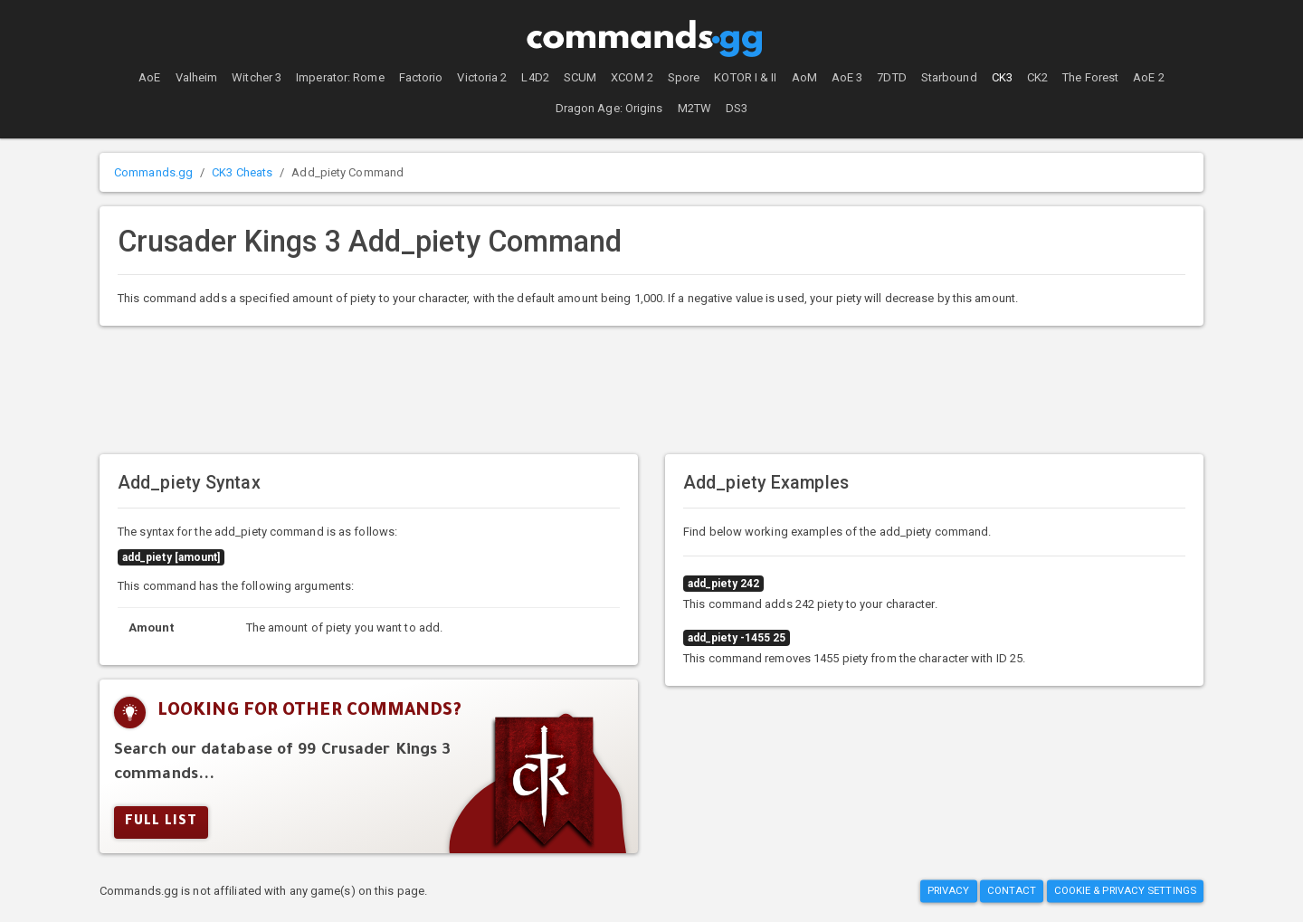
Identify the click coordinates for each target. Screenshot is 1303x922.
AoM (804, 77)
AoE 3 (847, 77)
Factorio (421, 77)
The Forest (1090, 77)
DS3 (736, 108)
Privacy (948, 891)
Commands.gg (153, 172)
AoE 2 (1149, 77)
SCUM (580, 77)
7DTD (891, 77)
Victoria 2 (482, 77)
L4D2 (534, 77)
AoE (149, 77)
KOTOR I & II (745, 77)
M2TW (694, 108)
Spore (684, 77)
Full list (161, 822)
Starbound (949, 77)
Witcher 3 (256, 77)
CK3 (1002, 77)
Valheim (197, 77)
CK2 (1037, 77)
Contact (1012, 891)
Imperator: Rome (340, 77)
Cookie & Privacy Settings (1125, 891)
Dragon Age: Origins (609, 108)
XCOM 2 (632, 77)
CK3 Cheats (242, 172)
